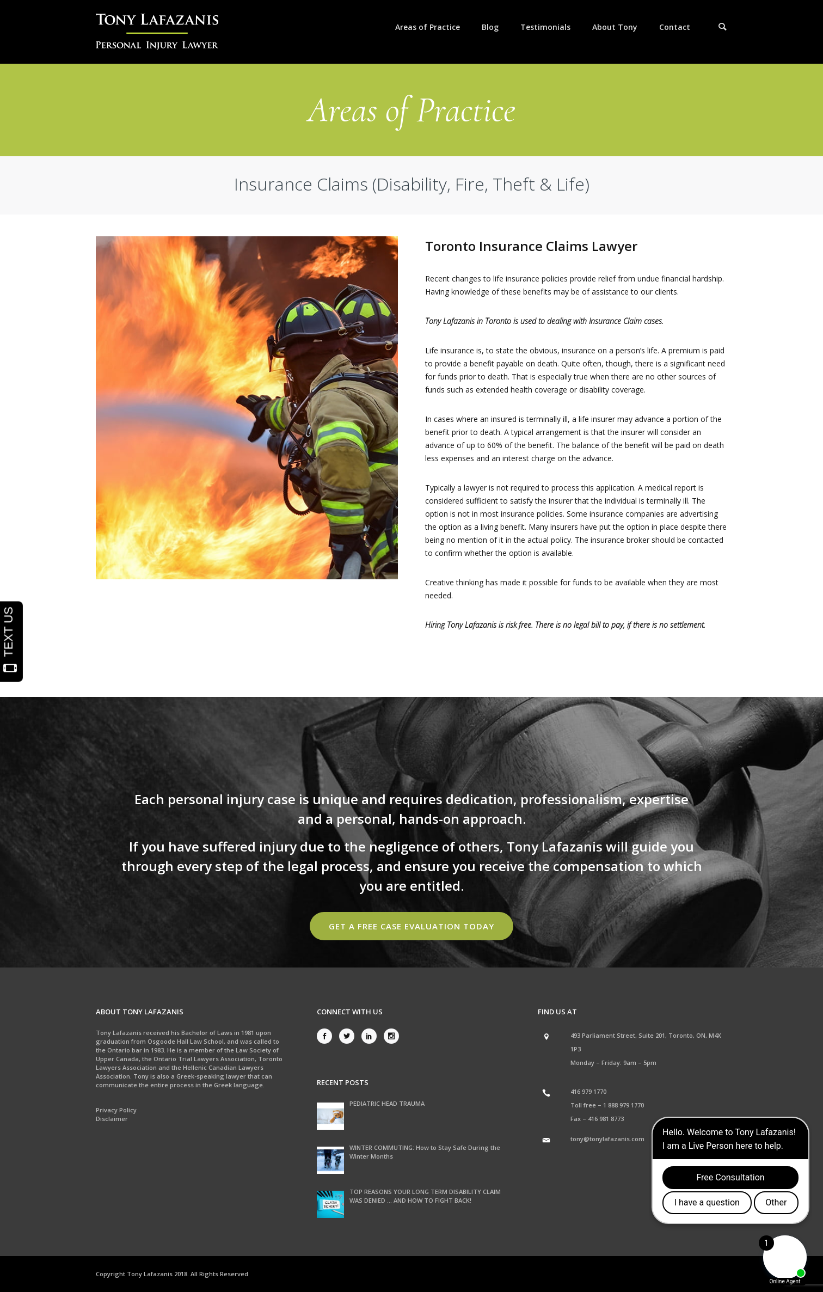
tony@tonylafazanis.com (607, 1139)
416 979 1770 (588, 1091)
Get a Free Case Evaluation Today (411, 926)
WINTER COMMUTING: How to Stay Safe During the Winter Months (424, 1151)
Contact (674, 27)
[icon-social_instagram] (391, 1036)
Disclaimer (112, 1119)
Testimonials (545, 27)
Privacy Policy (116, 1110)
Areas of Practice (427, 27)
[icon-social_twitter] (349, 1036)
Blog (490, 27)
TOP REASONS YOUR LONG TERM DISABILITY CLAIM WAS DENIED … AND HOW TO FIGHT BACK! (425, 1195)
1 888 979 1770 (623, 1105)
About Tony (614, 27)
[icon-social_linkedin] (371, 1036)
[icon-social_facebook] (327, 1036)
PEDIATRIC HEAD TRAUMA (387, 1103)
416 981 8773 (606, 1119)
